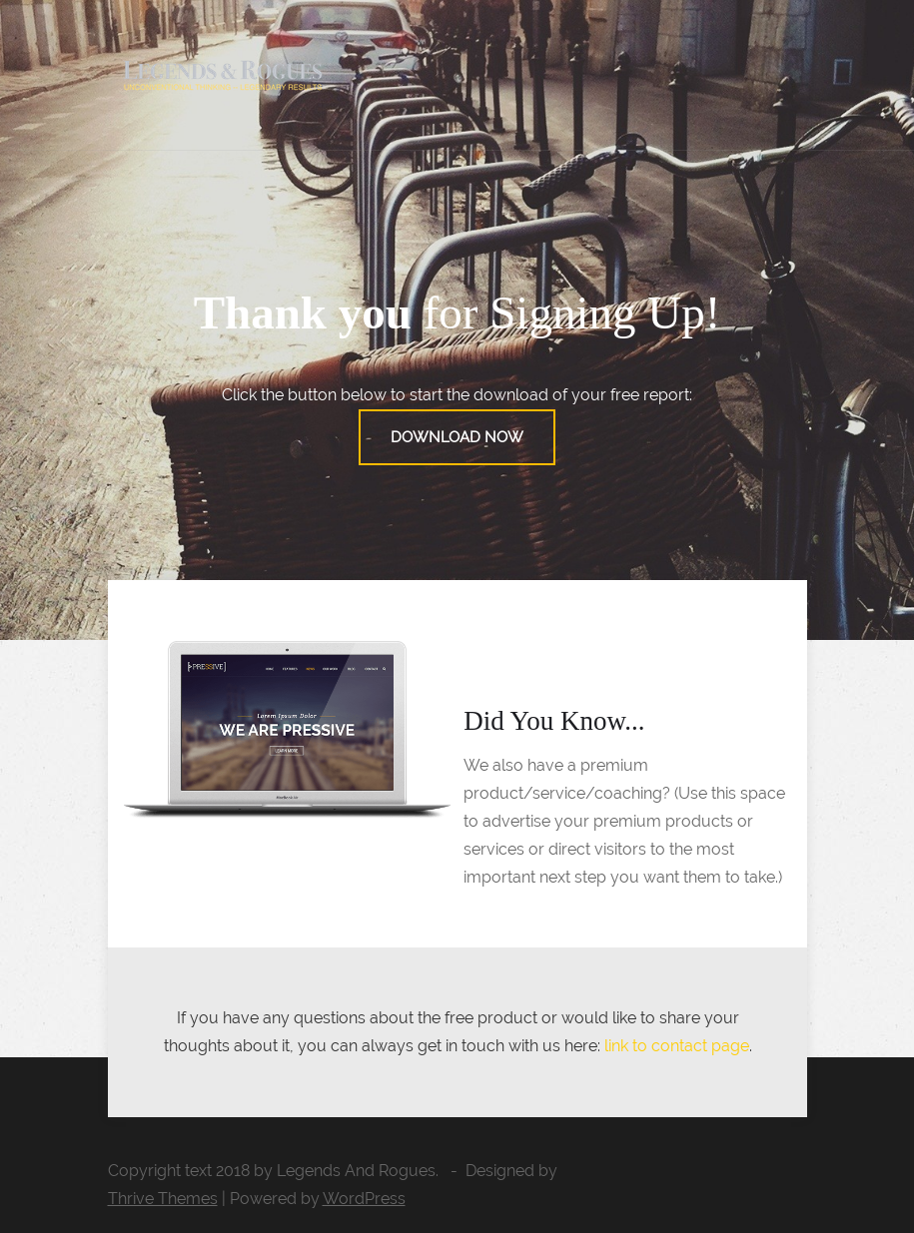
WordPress (364, 1198)
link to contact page (676, 1045)
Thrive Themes (163, 1198)
